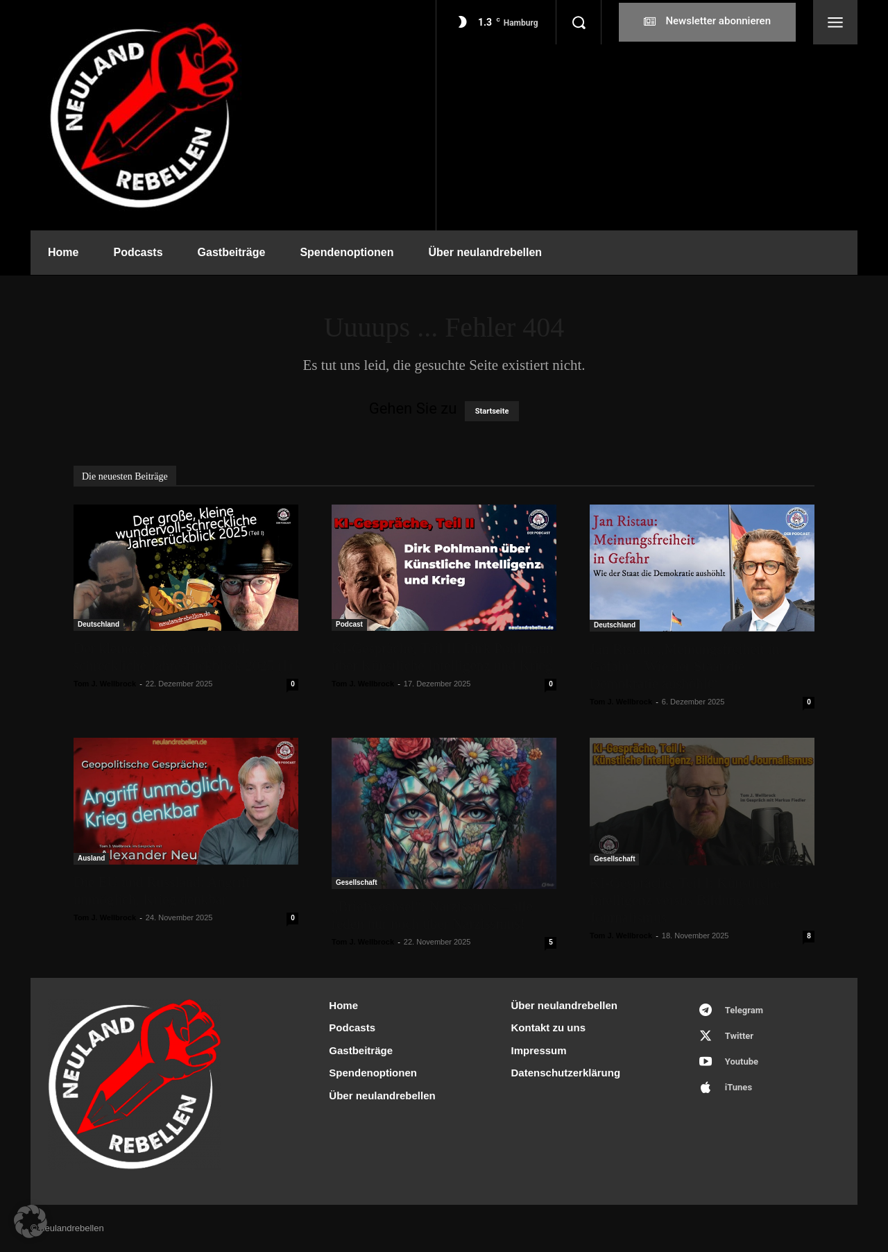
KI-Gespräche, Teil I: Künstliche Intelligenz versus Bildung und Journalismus (685, 900)
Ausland (91, 858)
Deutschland (98, 624)
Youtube (741, 1061)
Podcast (349, 624)
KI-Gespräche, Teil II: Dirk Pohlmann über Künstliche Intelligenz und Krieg (442, 657)
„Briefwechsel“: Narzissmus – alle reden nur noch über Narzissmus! (432, 915)
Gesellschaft (356, 882)
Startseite (492, 411)
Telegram (744, 1010)
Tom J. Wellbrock (105, 683)
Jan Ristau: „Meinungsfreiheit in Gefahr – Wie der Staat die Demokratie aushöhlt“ (685, 666)
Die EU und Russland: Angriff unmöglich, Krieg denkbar (162, 891)
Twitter (739, 1036)
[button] (578, 22)
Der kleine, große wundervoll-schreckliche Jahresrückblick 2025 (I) (183, 657)
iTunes (738, 1087)
